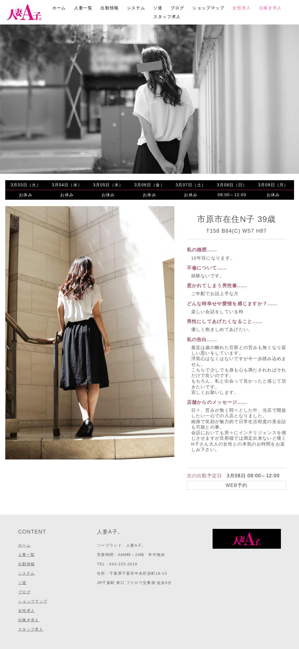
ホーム (59, 8)
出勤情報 (109, 8)
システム (136, 8)
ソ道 (157, 8)
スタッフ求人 (167, 16)
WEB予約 (237, 485)
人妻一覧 (83, 8)
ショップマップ (208, 8)
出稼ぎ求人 (270, 8)
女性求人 (241, 8)
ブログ (177, 8)
